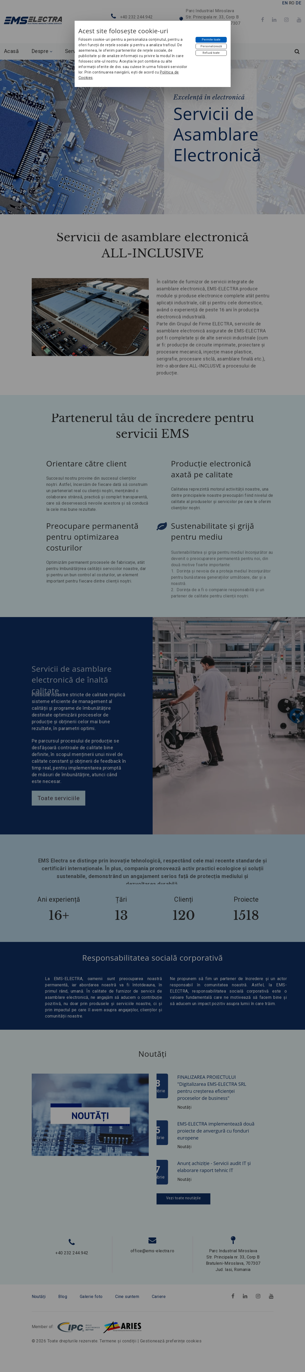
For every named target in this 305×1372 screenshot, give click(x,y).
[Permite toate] (211, 40)
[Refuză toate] (211, 53)
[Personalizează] (211, 46)
